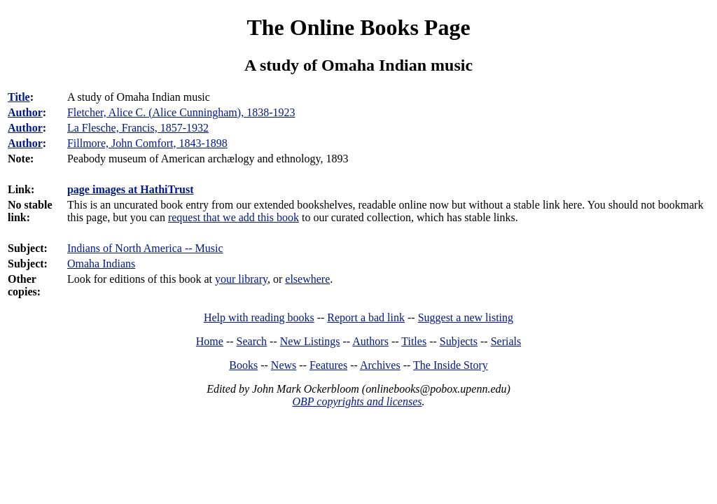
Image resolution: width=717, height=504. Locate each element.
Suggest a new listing (465, 317)
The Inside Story (450, 365)
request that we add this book (233, 217)
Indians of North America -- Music (145, 248)
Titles (413, 341)
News (283, 365)
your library (241, 279)
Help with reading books (259, 317)
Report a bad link (366, 317)
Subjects (459, 341)
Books (243, 365)
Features (328, 365)
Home (209, 341)
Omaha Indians (101, 264)
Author (25, 112)
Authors (370, 341)
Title (19, 97)
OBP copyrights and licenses (357, 401)
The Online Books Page (358, 27)
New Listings (310, 341)
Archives (380, 365)
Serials (506, 341)
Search (252, 341)
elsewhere (307, 279)
